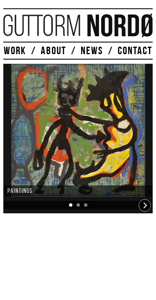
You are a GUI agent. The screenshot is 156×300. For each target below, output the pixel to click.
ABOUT (53, 50)
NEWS (92, 50)
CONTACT (135, 50)
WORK (15, 50)
